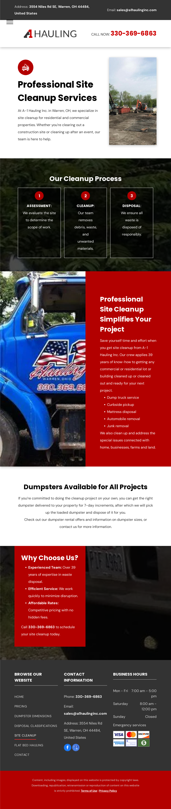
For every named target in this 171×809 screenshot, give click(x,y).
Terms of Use (89, 791)
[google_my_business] (75, 748)
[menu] (10, 22)
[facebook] (67, 748)
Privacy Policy (108, 791)
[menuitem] (36, 697)
